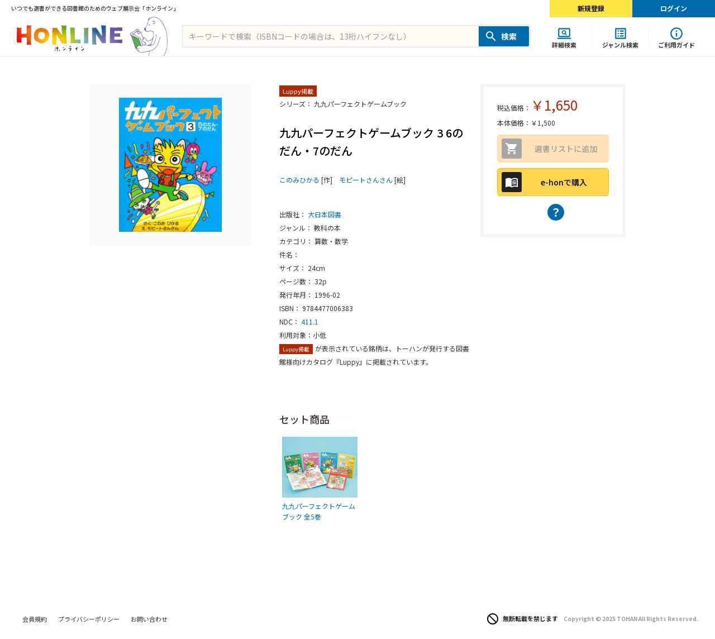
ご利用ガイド (676, 44)
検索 (509, 36)
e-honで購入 (564, 182)
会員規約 (34, 618)
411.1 (309, 321)
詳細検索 (564, 44)
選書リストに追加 (566, 148)
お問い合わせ (149, 618)
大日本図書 (324, 214)
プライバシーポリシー (89, 618)
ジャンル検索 (620, 44)
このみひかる (299, 179)
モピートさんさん (366, 179)
